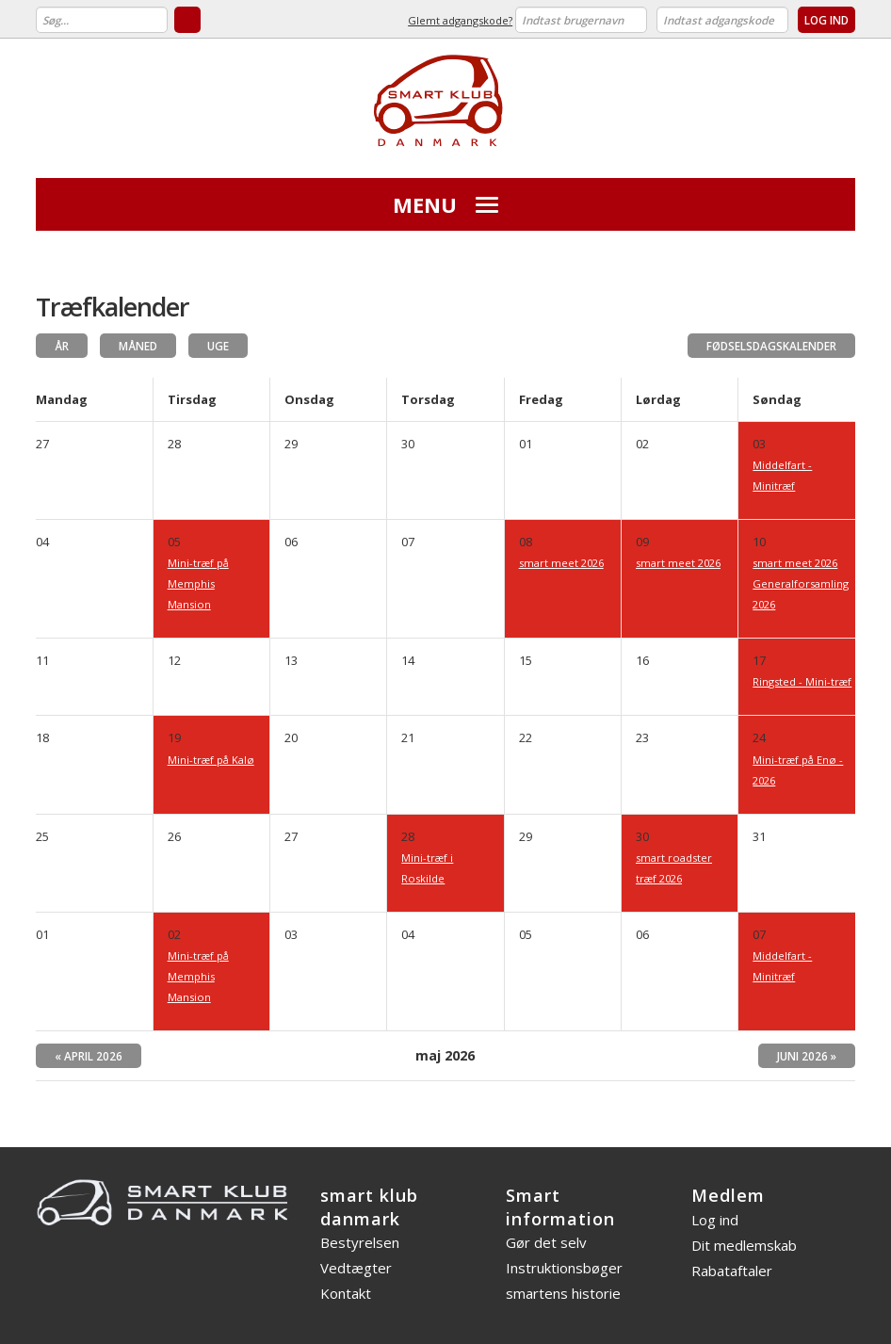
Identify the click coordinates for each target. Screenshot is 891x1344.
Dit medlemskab (744, 1245)
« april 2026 (88, 1055)
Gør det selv (546, 1242)
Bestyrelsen (359, 1242)
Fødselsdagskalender (771, 345)
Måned (138, 345)
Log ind (714, 1219)
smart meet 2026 (561, 563)
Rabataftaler (731, 1270)
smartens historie (563, 1293)
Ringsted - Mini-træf (802, 681)
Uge (218, 345)
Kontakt (345, 1293)
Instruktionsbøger (564, 1267)
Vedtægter (356, 1267)
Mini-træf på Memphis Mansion (198, 583)
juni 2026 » (806, 1055)
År (62, 345)
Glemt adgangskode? (460, 20)
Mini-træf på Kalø (211, 760)
